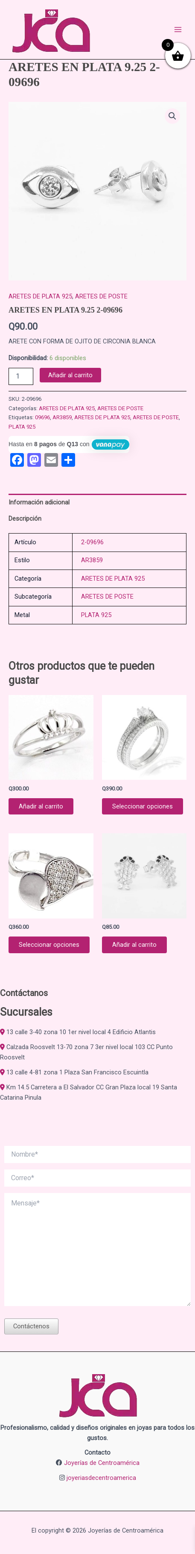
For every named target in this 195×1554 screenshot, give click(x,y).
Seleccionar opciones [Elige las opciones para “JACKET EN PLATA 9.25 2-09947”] (142, 806)
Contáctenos (31, 1326)
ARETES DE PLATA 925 (40, 296)
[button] (172, 116)
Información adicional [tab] (39, 502)
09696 (42, 417)
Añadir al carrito (70, 375)
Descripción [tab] (25, 518)
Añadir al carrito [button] (41, 806)
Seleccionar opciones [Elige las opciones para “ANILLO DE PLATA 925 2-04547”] (49, 945)
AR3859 (62, 417)
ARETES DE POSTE (101, 296)
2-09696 (92, 542)
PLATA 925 (22, 427)
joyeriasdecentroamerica (101, 1478)
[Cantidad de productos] (21, 376)
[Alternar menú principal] (177, 29)
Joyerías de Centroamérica (102, 1463)
